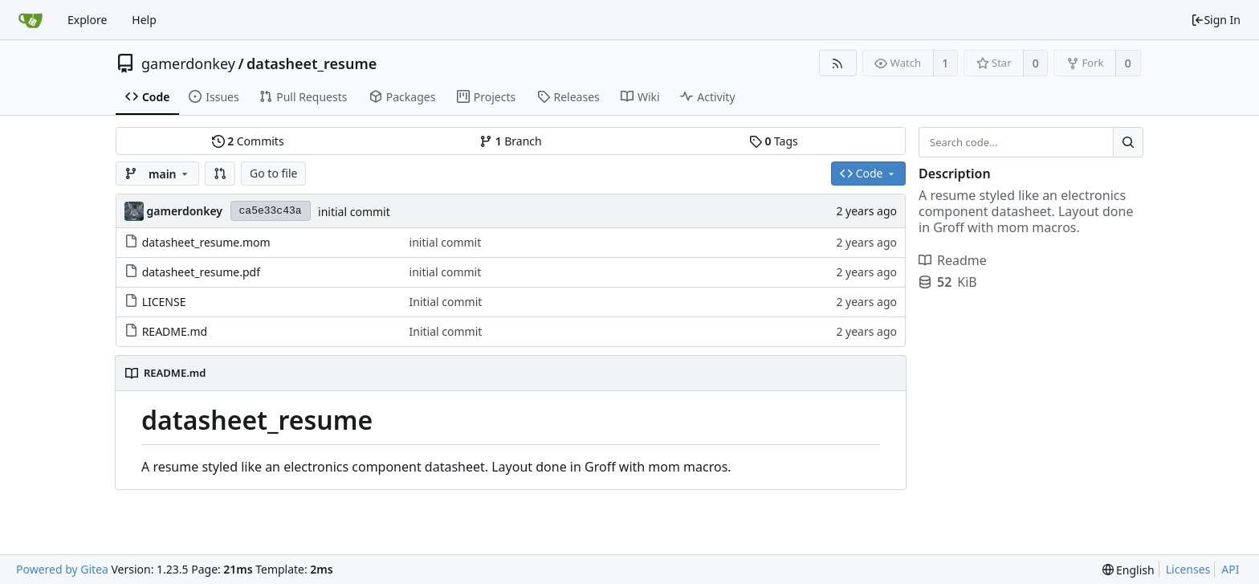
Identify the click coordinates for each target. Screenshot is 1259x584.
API (1230, 569)
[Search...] (1128, 142)
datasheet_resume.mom (206, 242)
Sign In (1216, 19)
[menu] (1128, 570)
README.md (175, 331)
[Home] (30, 20)
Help (144, 19)
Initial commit (446, 301)
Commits (248, 141)
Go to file (273, 173)
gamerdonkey (188, 63)
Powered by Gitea (62, 569)
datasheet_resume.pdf (201, 272)
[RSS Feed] (838, 63)
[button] (220, 173)
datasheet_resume (312, 63)
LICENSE (164, 301)
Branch (510, 141)
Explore (87, 19)
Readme (953, 260)
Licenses (1188, 569)
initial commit (354, 211)
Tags (773, 141)
